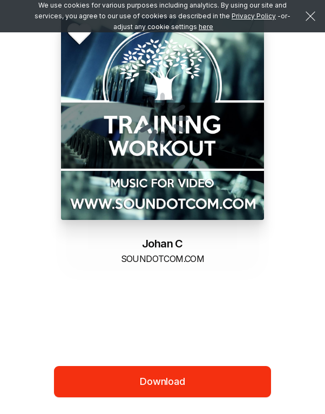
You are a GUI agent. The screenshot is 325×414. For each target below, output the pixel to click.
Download (162, 381)
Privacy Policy (254, 16)
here (206, 27)
